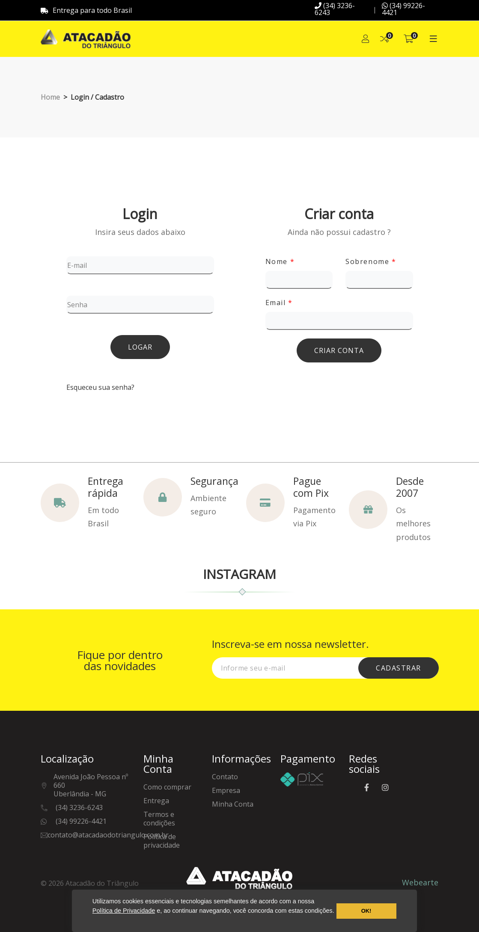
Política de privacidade (161, 841)
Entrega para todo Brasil (86, 10)
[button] (93, 921)
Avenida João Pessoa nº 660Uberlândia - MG (91, 785)
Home (50, 97)
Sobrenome (370, 261)
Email (279, 302)
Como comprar (167, 787)
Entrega (156, 800)
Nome (280, 261)
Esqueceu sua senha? (100, 387)
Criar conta (339, 350)
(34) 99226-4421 (403, 9)
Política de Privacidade (123, 910)
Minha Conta (232, 804)
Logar (140, 347)
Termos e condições (159, 819)
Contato (225, 776)
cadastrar (398, 668)
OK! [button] (366, 911)
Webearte (420, 882)
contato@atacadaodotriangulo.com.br (108, 835)
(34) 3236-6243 (335, 9)
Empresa (226, 790)
